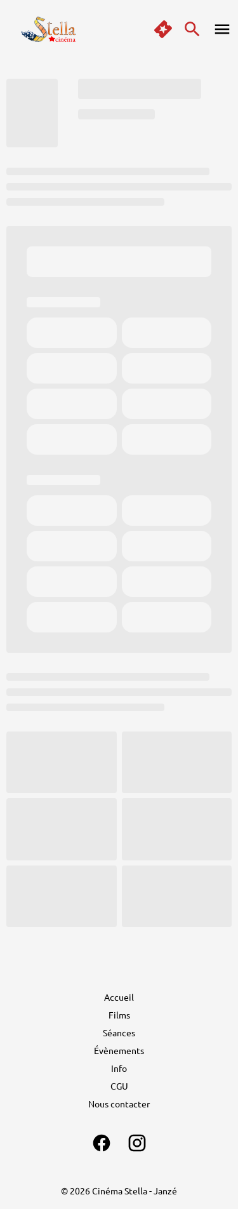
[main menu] (222, 29)
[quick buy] (163, 29)
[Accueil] (119, 997)
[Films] (119, 1015)
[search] (192, 29)
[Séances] (119, 1032)
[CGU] (119, 1086)
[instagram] (137, 1143)
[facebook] (101, 1143)
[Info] (119, 1068)
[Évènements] (119, 1050)
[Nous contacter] (119, 1103)
